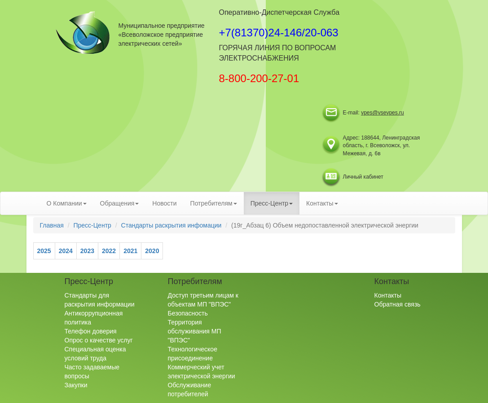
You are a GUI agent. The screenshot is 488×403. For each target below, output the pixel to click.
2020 (152, 250)
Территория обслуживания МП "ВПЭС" (194, 331)
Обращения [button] (119, 203)
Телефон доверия (91, 331)
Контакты (387, 295)
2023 (87, 250)
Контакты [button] (322, 203)
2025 (44, 250)
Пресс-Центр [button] (272, 203)
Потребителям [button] (213, 203)
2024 (66, 250)
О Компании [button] (67, 203)
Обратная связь (397, 304)
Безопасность (188, 313)
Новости (164, 203)
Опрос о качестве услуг (99, 340)
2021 (130, 250)
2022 (109, 250)
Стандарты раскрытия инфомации (171, 225)
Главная (52, 225)
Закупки (76, 385)
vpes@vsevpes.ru (382, 113)
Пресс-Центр (92, 225)
